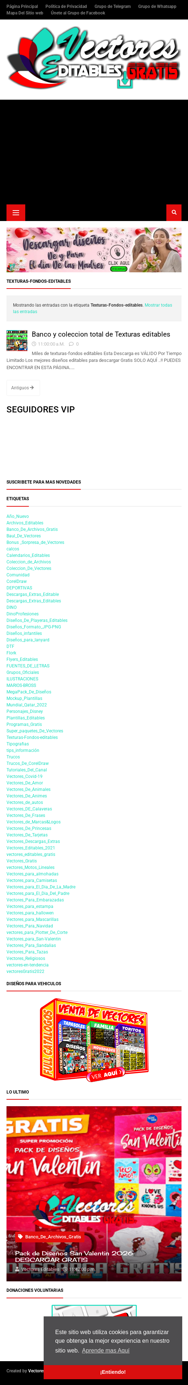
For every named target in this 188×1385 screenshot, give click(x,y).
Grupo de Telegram (113, 6)
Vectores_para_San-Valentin (33, 939)
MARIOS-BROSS (21, 685)
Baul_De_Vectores (23, 535)
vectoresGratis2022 (25, 971)
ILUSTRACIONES (22, 678)
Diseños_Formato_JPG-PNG (33, 626)
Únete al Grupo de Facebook (78, 13)
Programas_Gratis (24, 724)
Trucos (13, 756)
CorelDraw (16, 581)
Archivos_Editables (24, 522)
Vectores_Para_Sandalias (31, 945)
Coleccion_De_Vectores (28, 568)
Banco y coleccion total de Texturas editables (101, 334)
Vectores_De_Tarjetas (27, 835)
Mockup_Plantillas (24, 698)
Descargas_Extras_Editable (32, 594)
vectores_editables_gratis (30, 854)
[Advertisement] (94, 150)
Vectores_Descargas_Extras (33, 841)
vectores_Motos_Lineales (30, 867)
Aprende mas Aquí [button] (106, 1350)
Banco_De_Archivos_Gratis (32, 529)
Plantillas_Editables (25, 717)
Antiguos (22, 387)
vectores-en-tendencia (27, 965)
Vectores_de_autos (24, 802)
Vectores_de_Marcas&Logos (33, 821)
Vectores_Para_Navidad (29, 926)
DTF (10, 646)
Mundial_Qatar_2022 (26, 704)
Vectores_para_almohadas (32, 874)
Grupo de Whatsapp (157, 6)
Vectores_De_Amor (24, 782)
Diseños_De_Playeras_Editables (36, 620)
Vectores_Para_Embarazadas (35, 900)
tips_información (22, 750)
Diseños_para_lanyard (27, 639)
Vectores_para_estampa (29, 906)
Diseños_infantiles (24, 633)
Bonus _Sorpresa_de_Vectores (35, 542)
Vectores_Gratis (21, 861)
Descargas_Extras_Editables (33, 600)
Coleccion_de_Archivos (28, 561)
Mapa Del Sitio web (25, 13)
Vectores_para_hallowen (30, 913)
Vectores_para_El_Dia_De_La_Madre (40, 887)
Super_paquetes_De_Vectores (34, 730)
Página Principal (22, 6)
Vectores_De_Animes (26, 795)
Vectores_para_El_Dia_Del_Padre (37, 893)
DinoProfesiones (22, 613)
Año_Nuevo (17, 516)
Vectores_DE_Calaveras (29, 808)
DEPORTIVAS (19, 587)
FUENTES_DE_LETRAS (27, 665)
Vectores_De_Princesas (28, 828)
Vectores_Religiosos (25, 958)
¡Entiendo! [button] (113, 1372)
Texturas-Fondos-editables (32, 737)
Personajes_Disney (24, 711)
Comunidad (18, 574)
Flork (11, 652)
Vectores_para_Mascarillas (32, 919)
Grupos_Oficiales (22, 672)
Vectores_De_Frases (25, 815)
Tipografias (17, 743)
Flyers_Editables (22, 659)
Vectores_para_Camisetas (31, 880)
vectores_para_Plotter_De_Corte (36, 932)
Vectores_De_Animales (28, 789)
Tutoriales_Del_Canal (26, 769)
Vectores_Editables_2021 (30, 848)
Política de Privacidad (66, 6)
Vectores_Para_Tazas (27, 952)
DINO (11, 607)
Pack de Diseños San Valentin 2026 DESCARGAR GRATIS (74, 1257)
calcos (12, 548)
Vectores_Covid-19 (24, 776)
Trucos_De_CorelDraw (27, 763)
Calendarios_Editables (28, 555)
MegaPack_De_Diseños (28, 691)
